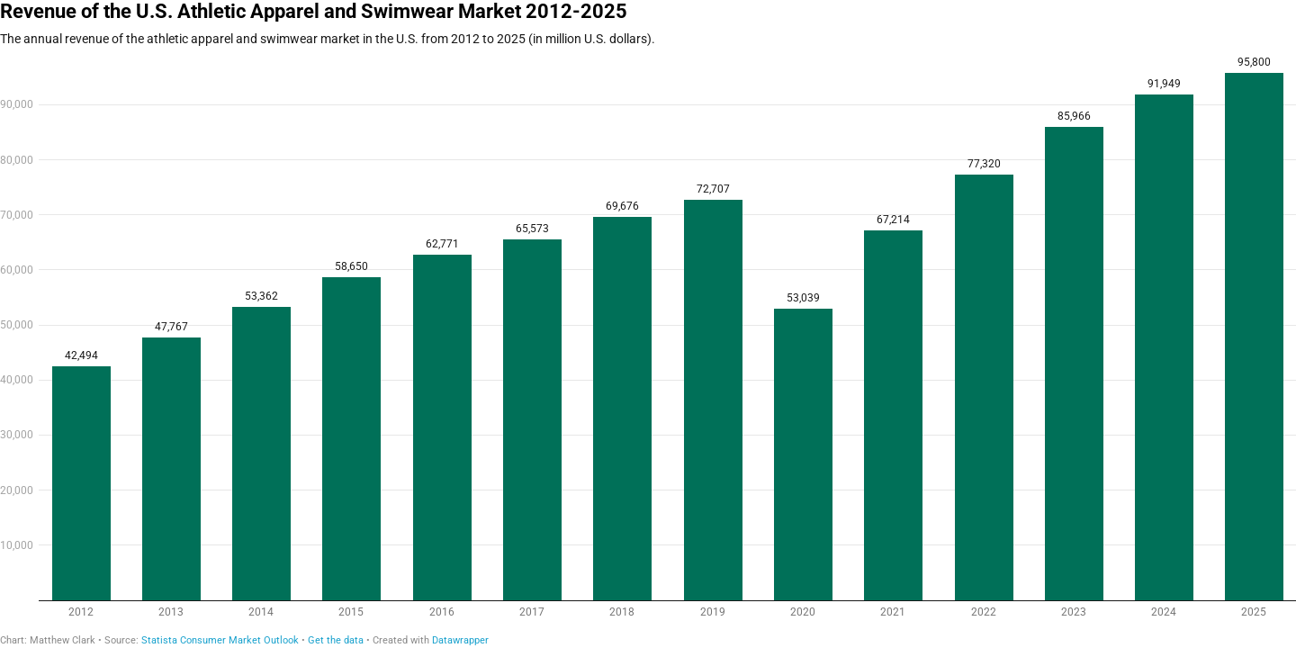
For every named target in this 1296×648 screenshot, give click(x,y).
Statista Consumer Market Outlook (220, 640)
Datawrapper (460, 640)
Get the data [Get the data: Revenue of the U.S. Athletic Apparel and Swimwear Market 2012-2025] (336, 640)
